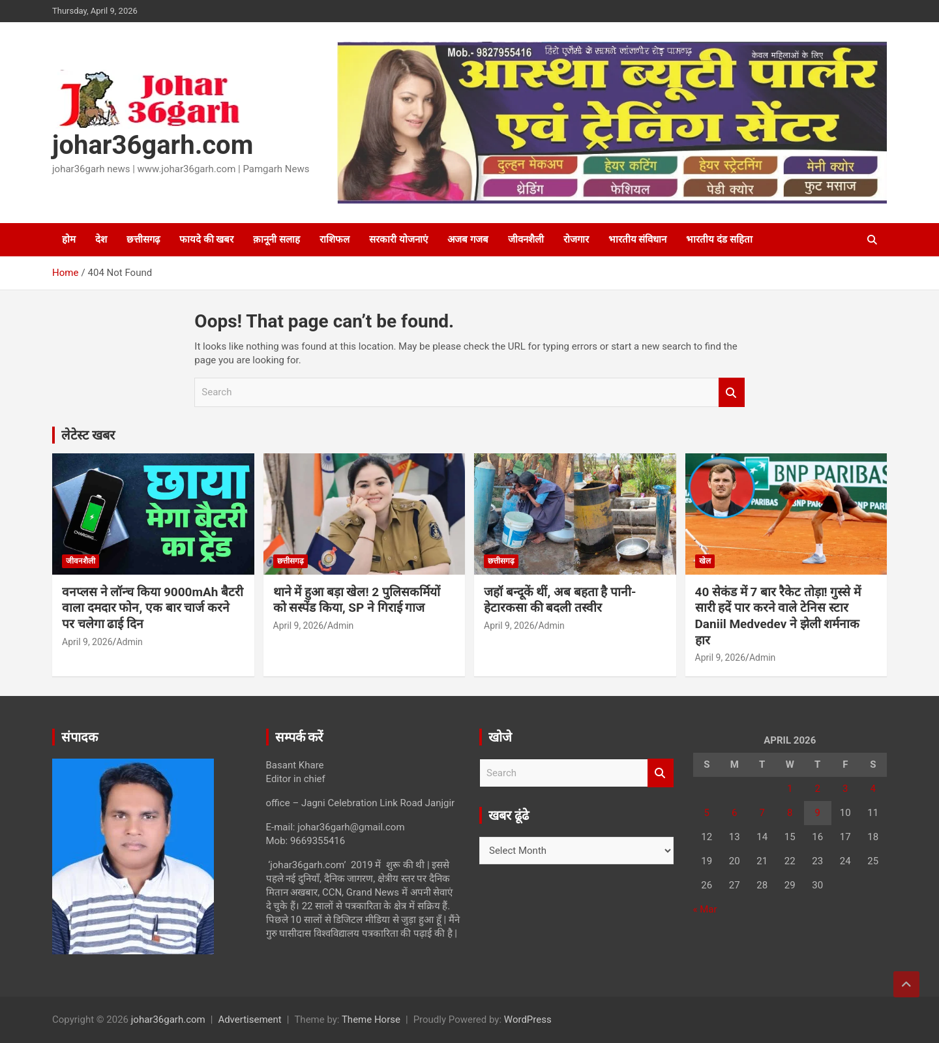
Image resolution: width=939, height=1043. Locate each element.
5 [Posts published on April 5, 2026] (706, 813)
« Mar (705, 909)
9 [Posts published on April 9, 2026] (817, 813)
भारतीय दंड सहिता (719, 239)
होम (69, 239)
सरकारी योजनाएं (398, 239)
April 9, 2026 (87, 642)
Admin (129, 642)
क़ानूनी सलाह (276, 239)
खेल (705, 561)
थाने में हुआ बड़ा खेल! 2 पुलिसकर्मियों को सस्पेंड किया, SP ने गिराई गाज (356, 600)
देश (101, 239)
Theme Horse (371, 1019)
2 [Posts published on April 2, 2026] (817, 788)
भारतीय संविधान (637, 239)
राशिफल (335, 239)
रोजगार (576, 239)
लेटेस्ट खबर (88, 435)
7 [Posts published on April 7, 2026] (762, 813)
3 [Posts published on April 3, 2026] (845, 788)
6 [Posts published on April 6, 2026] (734, 813)
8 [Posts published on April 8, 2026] (789, 813)
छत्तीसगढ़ (143, 239)
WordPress (528, 1019)
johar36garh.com (152, 145)
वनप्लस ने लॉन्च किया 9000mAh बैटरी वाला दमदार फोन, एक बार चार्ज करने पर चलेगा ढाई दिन (152, 607)
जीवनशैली (526, 239)
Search (732, 392)
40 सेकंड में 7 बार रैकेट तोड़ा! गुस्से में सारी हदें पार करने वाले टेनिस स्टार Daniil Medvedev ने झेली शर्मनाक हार (778, 616)
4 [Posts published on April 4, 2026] (873, 788)
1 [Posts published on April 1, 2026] (789, 788)
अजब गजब (467, 239)
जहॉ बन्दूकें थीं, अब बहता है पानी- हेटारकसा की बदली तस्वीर (560, 600)
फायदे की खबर (206, 239)
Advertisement (249, 1019)
